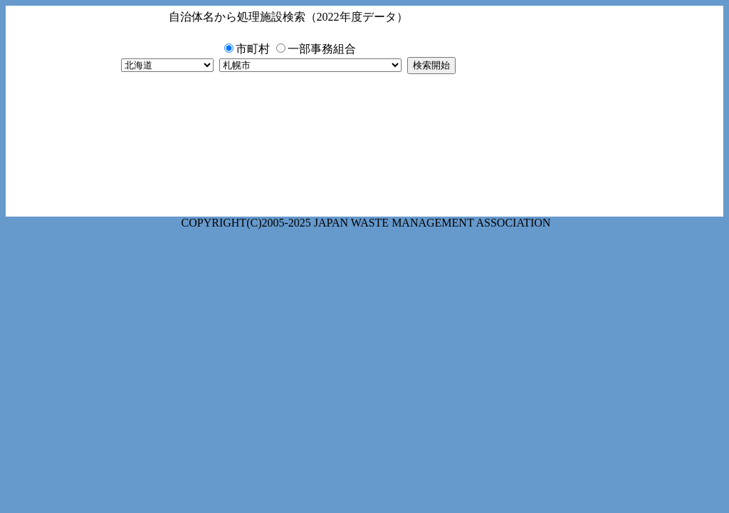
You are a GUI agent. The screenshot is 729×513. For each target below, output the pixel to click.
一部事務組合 (322, 49)
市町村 (253, 49)
